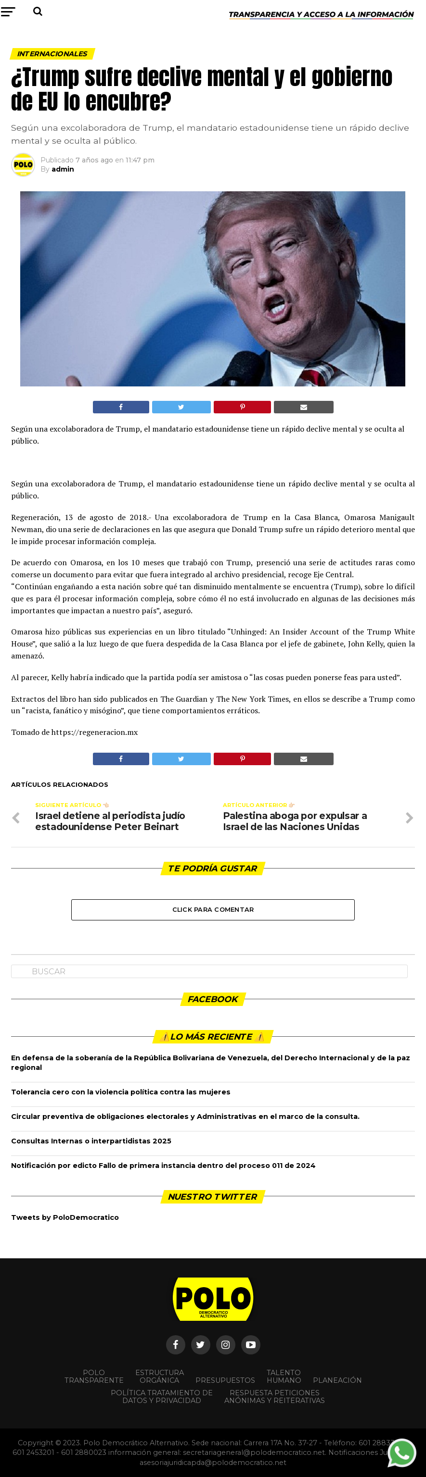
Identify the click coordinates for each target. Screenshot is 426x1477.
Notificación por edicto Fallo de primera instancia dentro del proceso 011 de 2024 (163, 1165)
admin (63, 169)
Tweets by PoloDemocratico (65, 1217)
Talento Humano (284, 1376)
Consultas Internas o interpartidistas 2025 (91, 1141)
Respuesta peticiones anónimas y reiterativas (274, 1397)
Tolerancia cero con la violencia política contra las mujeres (121, 1092)
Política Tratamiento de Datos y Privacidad (162, 1397)
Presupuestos (225, 1380)
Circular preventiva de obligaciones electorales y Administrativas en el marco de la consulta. (185, 1116)
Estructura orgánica (159, 1376)
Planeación (337, 1380)
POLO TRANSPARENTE (94, 1376)
